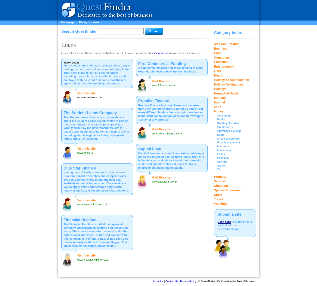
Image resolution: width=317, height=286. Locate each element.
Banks (221, 119)
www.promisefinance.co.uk (167, 133)
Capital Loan (149, 149)
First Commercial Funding (162, 64)
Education (221, 62)
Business (220, 48)
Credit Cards (225, 127)
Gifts (217, 71)
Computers (222, 57)
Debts (220, 134)
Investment (224, 150)
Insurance (223, 146)
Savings (222, 161)
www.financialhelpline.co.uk (93, 259)
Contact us (161, 53)
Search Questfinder (79, 31)
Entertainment (224, 66)
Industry (220, 98)
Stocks (221, 165)
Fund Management (228, 142)
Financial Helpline (80, 220)
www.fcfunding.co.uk (163, 85)
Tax (219, 169)
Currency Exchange (229, 131)
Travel (218, 199)
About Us (158, 281)
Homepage (67, 22)
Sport (218, 194)
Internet (219, 102)
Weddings (221, 203)
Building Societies (228, 123)
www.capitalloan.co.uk (164, 181)
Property (220, 176)
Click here (224, 221)
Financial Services (228, 138)
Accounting (224, 115)
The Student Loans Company (90, 113)
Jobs (217, 107)
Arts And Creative (226, 44)
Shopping (221, 185)
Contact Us (171, 281)
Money (83, 22)
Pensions (223, 157)
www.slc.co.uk (85, 152)
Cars (217, 53)
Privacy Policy (188, 281)
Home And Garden (227, 93)
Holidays (220, 89)
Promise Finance (153, 101)
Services (220, 181)
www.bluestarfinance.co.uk (92, 204)
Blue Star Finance (80, 168)
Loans (95, 22)
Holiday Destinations (229, 84)
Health (218, 75)
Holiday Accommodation (231, 80)
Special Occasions (227, 190)
